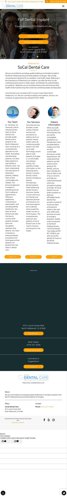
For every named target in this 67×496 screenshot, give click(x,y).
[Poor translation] (16, 441)
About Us (12, 257)
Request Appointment (33, 42)
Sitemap (22, 422)
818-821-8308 (38, 98)
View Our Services (33, 257)
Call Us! (55, 1)
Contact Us (33, 366)
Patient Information (54, 257)
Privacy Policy (15, 422)
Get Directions (33, 333)
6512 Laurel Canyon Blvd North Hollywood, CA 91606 (24, 1)
